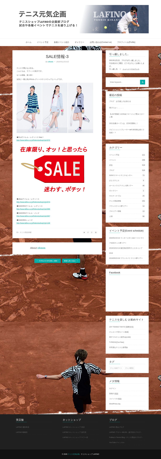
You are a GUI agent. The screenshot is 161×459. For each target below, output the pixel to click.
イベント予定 (42, 42)
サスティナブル (115, 196)
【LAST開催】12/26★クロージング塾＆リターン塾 (126, 115)
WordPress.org (114, 404)
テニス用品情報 (25, 232)
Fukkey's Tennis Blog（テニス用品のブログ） (126, 437)
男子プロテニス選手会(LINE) (120, 337)
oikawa (50, 62)
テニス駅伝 (129, 368)
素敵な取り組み (71, 261)
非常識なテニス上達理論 (118, 347)
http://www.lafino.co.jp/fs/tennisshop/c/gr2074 (33, 202)
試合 (111, 165)
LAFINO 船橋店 (21, 432)
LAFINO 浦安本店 (22, 427)
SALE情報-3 (57, 56)
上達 (111, 216)
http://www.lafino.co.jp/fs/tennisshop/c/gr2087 (33, 216)
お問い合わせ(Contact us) (101, 42)
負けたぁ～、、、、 (116, 108)
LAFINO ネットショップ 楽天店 (74, 432)
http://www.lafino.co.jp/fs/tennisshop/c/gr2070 (33, 140)
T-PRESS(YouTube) (116, 342)
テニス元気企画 (73, 454)
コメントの (115, 399)
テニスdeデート (116, 368)
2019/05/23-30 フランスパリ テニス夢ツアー (126, 258)
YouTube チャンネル (117, 442)
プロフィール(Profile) (126, 42)
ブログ (111, 170)
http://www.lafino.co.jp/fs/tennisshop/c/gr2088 (33, 209)
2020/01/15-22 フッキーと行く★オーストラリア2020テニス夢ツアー (126, 240)
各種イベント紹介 (61, 42)
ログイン (112, 388)
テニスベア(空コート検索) (119, 332)
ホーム (28, 42)
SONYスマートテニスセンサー (120, 175)
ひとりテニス (114, 180)
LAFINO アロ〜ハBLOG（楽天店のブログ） (125, 432)
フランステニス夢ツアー (118, 206)
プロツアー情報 (115, 211)
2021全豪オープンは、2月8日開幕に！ (123, 123)
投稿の (113, 394)
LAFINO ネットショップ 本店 (74, 427)
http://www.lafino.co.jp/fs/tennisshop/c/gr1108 (33, 223)
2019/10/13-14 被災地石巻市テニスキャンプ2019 (125, 250)
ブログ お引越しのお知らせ (120, 101)
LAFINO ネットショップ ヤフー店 (75, 437)
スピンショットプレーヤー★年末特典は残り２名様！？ (126, 131)
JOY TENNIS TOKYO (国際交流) (121, 327)
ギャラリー (79, 42)
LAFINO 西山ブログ (116, 427)
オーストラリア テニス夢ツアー (121, 186)
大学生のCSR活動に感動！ (47, 261)
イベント (112, 160)
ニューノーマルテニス (131, 69)
